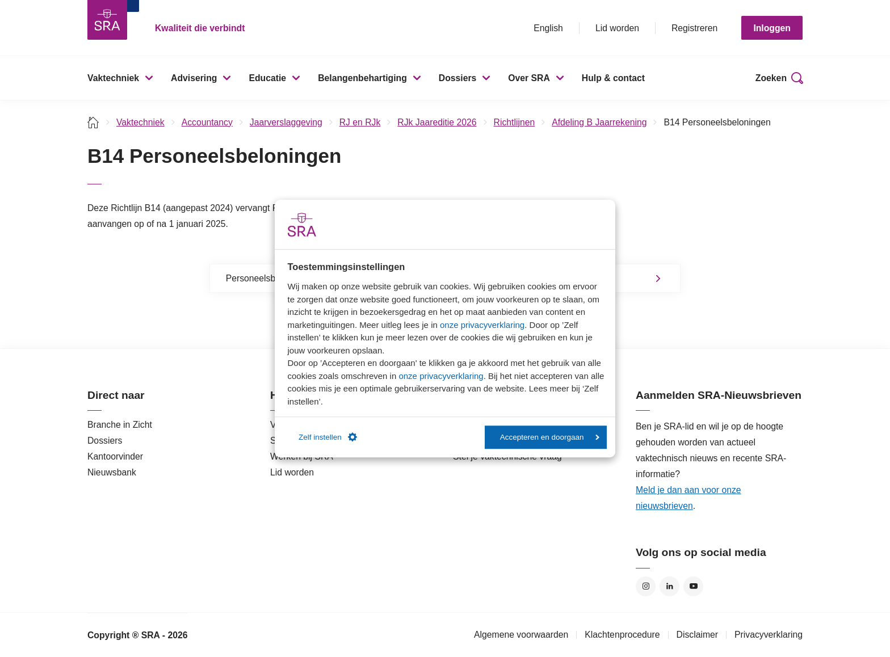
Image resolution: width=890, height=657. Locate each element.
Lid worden (617, 28)
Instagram (646, 586)
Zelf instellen (328, 437)
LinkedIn (669, 586)
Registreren (694, 28)
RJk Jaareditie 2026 (436, 122)
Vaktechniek (113, 78)
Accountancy (207, 122)
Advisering (194, 78)
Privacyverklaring (768, 634)
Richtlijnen (514, 122)
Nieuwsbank (111, 472)
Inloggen (772, 28)
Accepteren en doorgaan (549, 437)
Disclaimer (698, 634)
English (548, 28)
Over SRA (529, 78)
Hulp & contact (613, 78)
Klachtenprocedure (622, 634)
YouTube (693, 586)
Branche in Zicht (119, 424)
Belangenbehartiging (362, 78)
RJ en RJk (360, 122)
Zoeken (771, 78)
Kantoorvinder (115, 456)
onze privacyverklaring (482, 325)
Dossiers (458, 78)
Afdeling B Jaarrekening (599, 122)
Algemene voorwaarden (521, 634)
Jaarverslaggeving (286, 122)
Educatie (267, 78)
